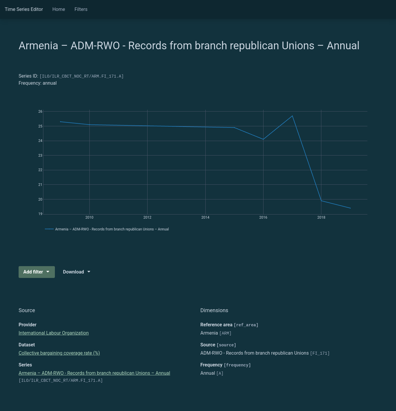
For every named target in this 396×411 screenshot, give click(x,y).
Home (58, 9)
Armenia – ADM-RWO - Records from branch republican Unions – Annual (94, 373)
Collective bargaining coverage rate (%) (59, 353)
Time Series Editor (24, 9)
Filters (80, 9)
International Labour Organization (54, 333)
